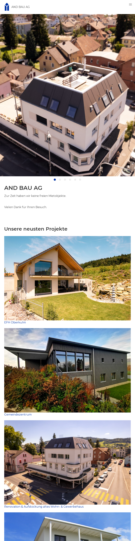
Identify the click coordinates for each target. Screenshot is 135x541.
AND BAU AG (16, 7)
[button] (130, 4)
